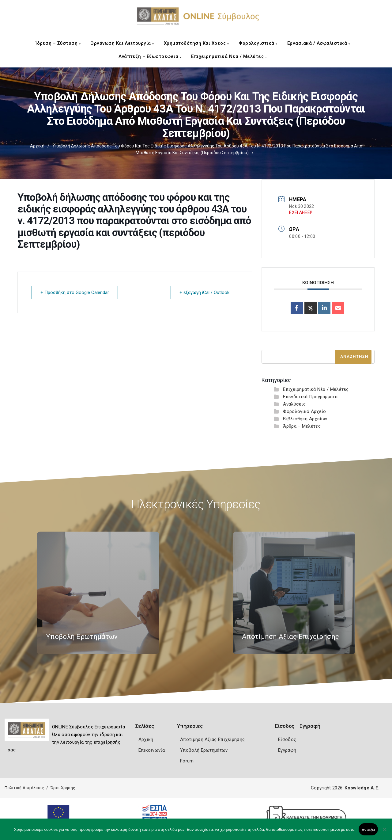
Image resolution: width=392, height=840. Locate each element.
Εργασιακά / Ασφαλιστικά (318, 43)
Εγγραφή (287, 750)
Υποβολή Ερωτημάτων (204, 750)
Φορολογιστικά (258, 43)
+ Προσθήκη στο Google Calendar (74, 292)
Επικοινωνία (151, 750)
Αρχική (37, 145)
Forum (187, 761)
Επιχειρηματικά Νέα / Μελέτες (229, 56)
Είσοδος (287, 739)
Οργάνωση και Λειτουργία (122, 43)
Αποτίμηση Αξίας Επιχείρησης (212, 739)
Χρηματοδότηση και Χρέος (196, 43)
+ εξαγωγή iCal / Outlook (204, 292)
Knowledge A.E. (362, 788)
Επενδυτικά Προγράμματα (310, 396)
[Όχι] (384, 832)
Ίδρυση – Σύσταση (58, 43)
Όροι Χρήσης (63, 787)
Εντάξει (368, 829)
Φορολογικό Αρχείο (304, 411)
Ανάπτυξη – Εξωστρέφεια (150, 56)
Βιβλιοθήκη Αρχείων (305, 419)
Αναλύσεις (294, 404)
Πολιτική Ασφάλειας (24, 787)
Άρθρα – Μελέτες (302, 426)
